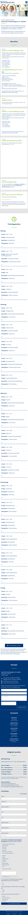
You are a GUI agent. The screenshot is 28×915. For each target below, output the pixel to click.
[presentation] (8, 703)
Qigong (3, 857)
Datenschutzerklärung (13, 876)
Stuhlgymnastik (5, 858)
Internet (3, 896)
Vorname (3, 801)
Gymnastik (4, 850)
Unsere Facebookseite (6, 199)
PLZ (2, 812)
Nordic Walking (5, 863)
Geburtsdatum (5, 833)
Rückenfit (4, 855)
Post (3, 891)
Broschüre (4, 900)
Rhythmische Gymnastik (7, 851)
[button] (26, 2)
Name (2, 796)
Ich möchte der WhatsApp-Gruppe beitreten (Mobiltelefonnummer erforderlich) (12, 879)
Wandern (4, 861)
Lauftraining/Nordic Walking (7, 853)
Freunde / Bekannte (6, 897)
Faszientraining (5, 845)
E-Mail (3, 890)
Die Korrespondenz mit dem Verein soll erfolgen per (13, 887)
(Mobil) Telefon (5, 822)
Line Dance (4, 848)
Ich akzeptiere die (10, 876)
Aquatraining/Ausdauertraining (8, 844)
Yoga (3, 866)
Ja (2, 882)
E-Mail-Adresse (5, 828)
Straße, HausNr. (5, 807)
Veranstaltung (5, 899)
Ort (2, 817)
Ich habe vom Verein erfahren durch (10, 894)
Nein (3, 884)
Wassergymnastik (5, 864)
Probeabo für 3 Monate (6, 868)
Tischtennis (4, 860)
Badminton (4, 847)
